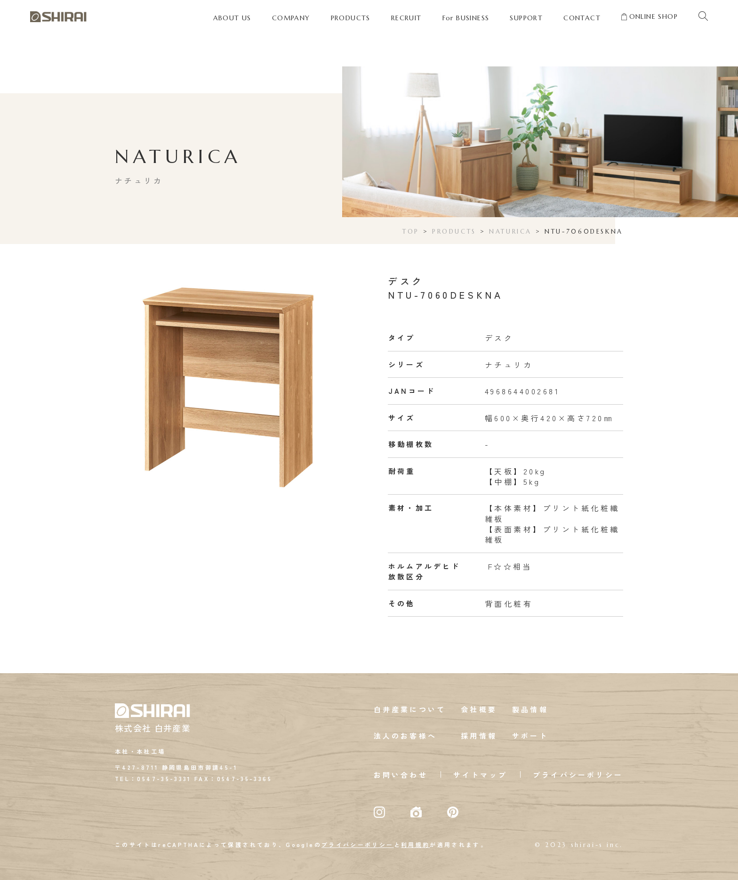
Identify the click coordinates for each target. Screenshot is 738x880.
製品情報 (530, 709)
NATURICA (510, 232)
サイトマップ (480, 775)
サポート (530, 736)
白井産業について (410, 709)
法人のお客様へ (405, 736)
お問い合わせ (401, 775)
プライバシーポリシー (578, 775)
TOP (410, 232)
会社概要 (479, 709)
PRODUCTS (454, 232)
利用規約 (415, 844)
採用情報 (479, 736)
